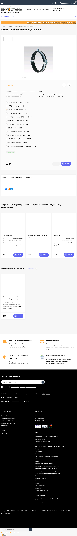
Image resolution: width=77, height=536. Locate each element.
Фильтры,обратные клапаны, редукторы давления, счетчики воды (51, 498)
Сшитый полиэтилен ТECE (42, 490)
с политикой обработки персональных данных (23, 387)
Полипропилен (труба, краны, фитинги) (46, 468)
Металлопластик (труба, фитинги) (44, 463)
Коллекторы (38, 454)
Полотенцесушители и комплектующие (46, 471)
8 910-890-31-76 (5, 394)
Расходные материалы (41, 480)
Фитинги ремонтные (40, 476)
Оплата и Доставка (6, 415)
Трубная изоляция (40, 495)
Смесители (38, 488)
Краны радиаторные (40, 485)
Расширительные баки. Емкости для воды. (46, 436)
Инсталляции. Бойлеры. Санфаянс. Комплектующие (49, 446)
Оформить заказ (39, 420)
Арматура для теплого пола (42, 441)
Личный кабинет (39, 418)
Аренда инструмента (40, 502)
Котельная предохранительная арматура (46, 456)
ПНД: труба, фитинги (40, 439)
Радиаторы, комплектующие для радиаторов (47, 473)
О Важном (4, 428)
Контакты (3, 430)
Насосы (37, 444)
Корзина (37, 415)
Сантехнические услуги (7, 420)
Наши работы (4, 425)
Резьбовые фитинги (40, 478)
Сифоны (37, 483)
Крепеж (10, 26)
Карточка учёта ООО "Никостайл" (10, 433)
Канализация (38, 451)
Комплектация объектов (8, 423)
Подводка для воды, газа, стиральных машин (47, 466)
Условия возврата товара (8, 418)
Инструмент (38, 449)
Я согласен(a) (18, 387)
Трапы (36, 493)
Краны (36, 458)
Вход (4, 535)
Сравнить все (32, 268)
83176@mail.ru (46, 394)
